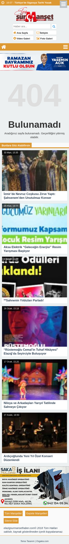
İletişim (42, 33)
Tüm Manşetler (13, 513)
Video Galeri (21, 38)
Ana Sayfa (20, 33)
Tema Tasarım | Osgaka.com (34, 541)
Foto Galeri (44, 38)
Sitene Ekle (11, 520)
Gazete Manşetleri (36, 513)
